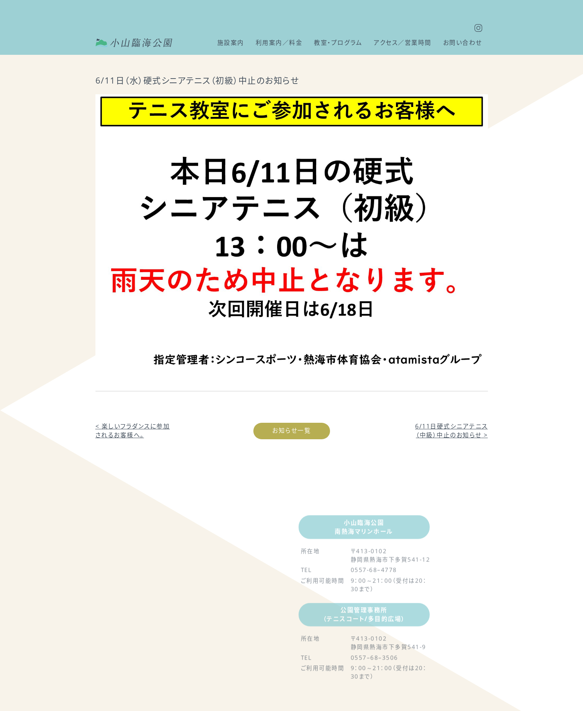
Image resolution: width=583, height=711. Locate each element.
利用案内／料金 (279, 42)
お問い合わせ (462, 42)
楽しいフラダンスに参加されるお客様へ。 (132, 430)
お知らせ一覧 (291, 430)
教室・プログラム (338, 42)
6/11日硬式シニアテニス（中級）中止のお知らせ (451, 430)
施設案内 (230, 42)
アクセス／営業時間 (403, 42)
